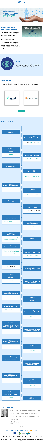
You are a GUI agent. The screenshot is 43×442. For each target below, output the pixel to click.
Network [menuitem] (34, 5)
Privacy (16, 430)
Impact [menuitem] (17, 5)
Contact (26, 430)
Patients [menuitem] (22, 5)
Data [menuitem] (13, 5)
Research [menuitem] (8, 5)
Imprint (11, 430)
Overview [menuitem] (3, 5)
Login (7, 430)
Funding (21, 430)
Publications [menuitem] (28, 5)
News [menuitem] (39, 5)
